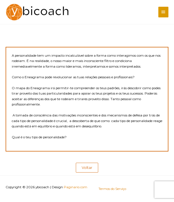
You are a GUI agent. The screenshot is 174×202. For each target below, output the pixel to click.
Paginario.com (75, 187)
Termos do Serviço (112, 189)
